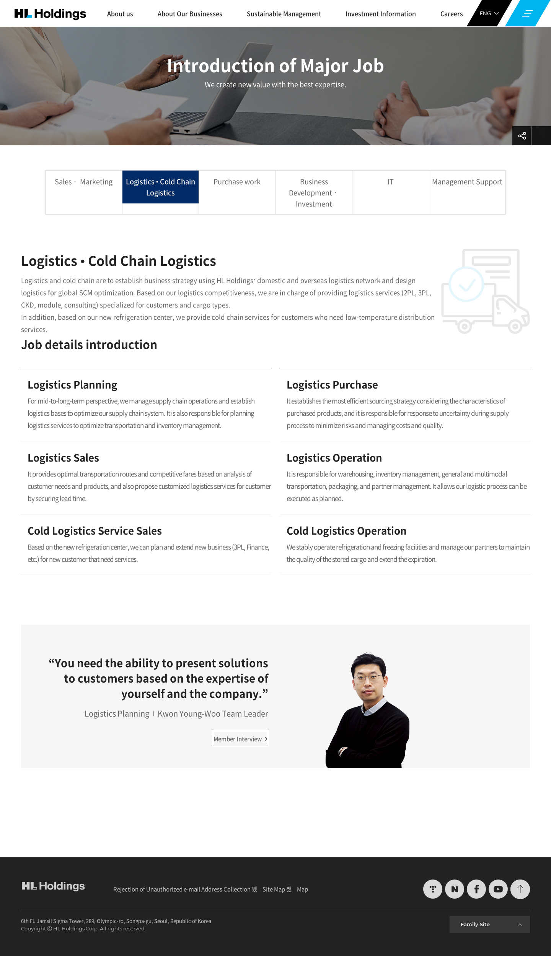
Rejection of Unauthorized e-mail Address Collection (182, 889)
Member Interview (240, 739)
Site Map (273, 889)
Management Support (467, 181)
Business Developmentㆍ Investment (314, 192)
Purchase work (237, 181)
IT (391, 181)
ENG (489, 13)
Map (302, 889)
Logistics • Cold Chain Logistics (160, 187)
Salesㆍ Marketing (83, 181)
